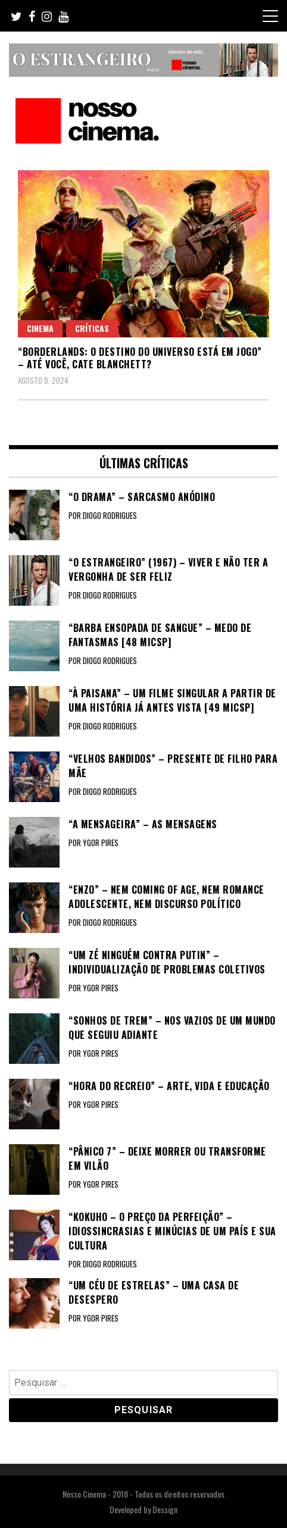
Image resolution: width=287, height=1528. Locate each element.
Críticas (92, 328)
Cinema (40, 328)
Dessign (164, 1509)
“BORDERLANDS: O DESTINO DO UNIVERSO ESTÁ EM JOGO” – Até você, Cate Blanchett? (140, 358)
